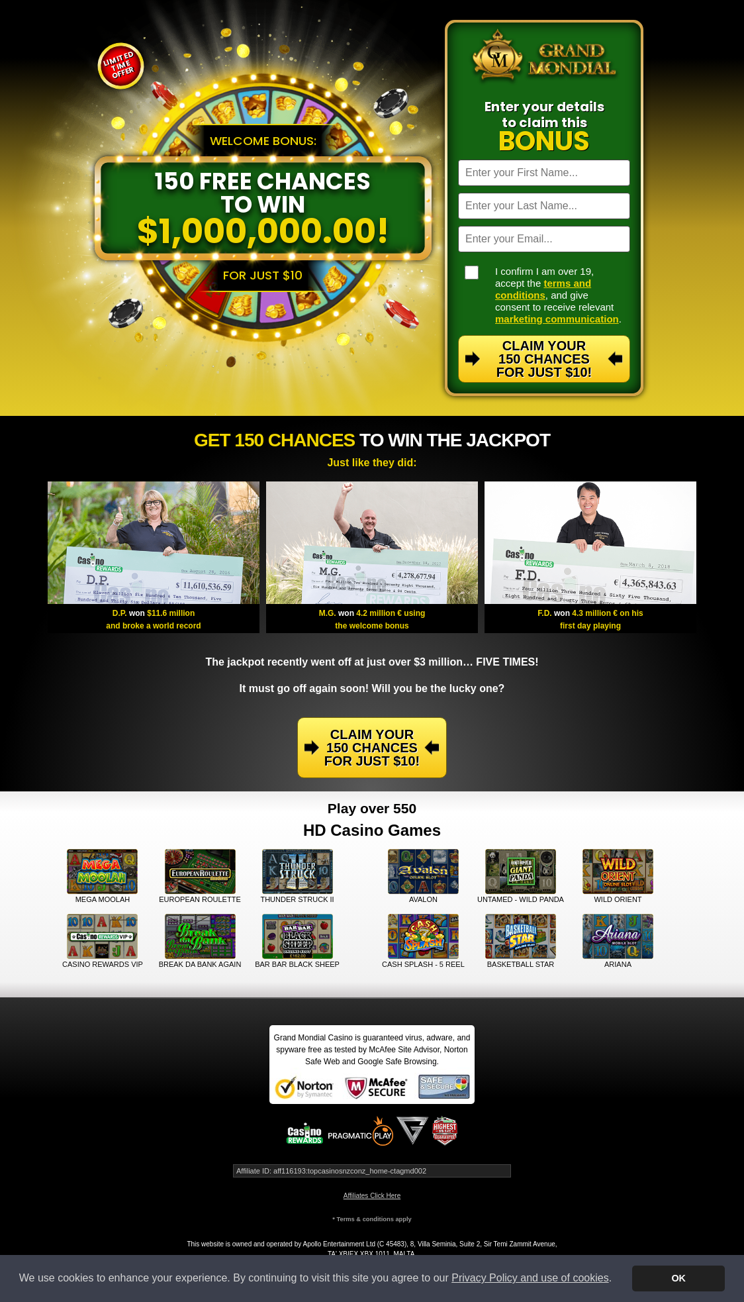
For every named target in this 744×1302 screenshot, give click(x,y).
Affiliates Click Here (372, 1195)
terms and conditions (543, 289)
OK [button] (678, 1278)
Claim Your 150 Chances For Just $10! (544, 358)
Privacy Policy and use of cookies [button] (529, 1277)
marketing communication (557, 319)
